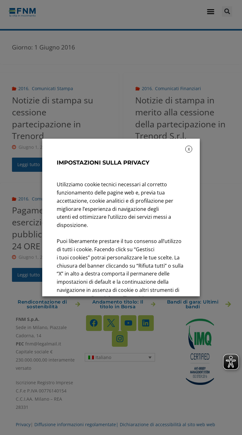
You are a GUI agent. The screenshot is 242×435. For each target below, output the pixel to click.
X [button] (189, 149)
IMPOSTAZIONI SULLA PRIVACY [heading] (103, 162)
